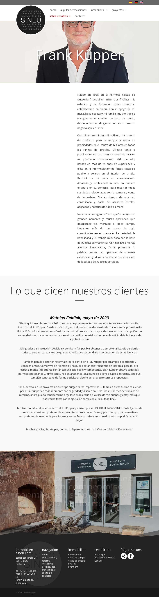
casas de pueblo (76, 560)
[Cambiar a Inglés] (141, 3)
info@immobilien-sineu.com (25, 581)
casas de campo (76, 557)
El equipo (47, 572)
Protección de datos (105, 557)
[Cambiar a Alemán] (136, 3)
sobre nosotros (59, 16)
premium (73, 566)
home (53, 10)
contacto (80, 16)
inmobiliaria (97, 10)
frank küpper (49, 569)
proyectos (118, 10)
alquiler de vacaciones (73, 10)
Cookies (98, 560)
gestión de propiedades (48, 565)
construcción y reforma (49, 559)
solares (72, 563)
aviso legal (100, 554)
